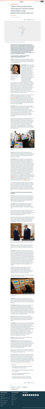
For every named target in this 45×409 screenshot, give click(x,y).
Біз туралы (2, 396)
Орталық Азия (14, 399)
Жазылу (2, 405)
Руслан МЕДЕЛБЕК (13, 15)
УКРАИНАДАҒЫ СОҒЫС (14, 4)
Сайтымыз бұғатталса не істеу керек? (5, 398)
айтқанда (12, 176)
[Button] (25, 19)
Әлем (12, 404)
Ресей (12, 401)
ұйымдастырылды (14, 98)
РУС (39, 1)
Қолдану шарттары (4, 402)
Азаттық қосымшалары (4, 400)
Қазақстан (13, 396)
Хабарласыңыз (3, 394)
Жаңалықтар (14, 394)
